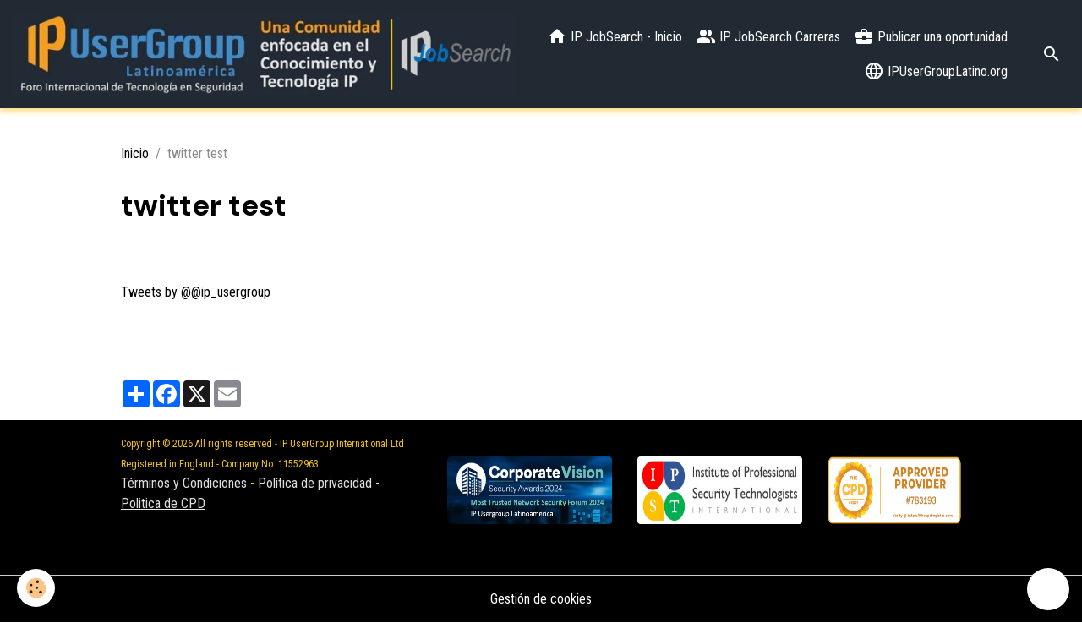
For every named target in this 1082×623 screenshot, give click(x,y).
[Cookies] (36, 588)
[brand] (264, 54)
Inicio (135, 153)
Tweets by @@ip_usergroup (195, 292)
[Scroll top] (1048, 589)
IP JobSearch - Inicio (614, 36)
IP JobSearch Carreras (768, 36)
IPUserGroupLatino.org (936, 71)
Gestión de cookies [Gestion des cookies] (541, 599)
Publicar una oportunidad (931, 36)
